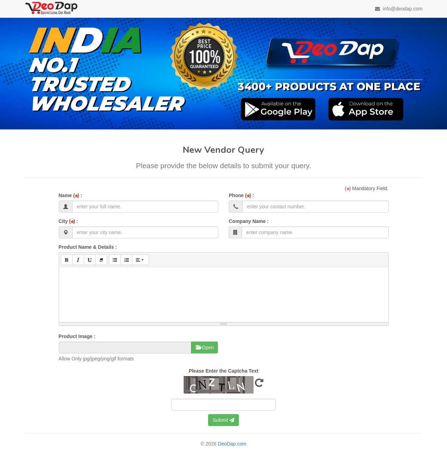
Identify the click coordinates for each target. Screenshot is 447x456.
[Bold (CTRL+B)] (67, 259)
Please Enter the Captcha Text (223, 371)
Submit (223, 420)
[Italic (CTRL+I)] (78, 259)
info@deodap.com (399, 9)
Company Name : (249, 221)
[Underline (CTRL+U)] (90, 259)
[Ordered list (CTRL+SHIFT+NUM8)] (126, 259)
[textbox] (223, 293)
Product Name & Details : (88, 247)
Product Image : (77, 336)
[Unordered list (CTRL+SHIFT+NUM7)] (115, 259)
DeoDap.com (232, 444)
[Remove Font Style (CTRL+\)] (101, 259)
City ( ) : (68, 221)
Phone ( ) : (241, 195)
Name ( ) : (70, 195)
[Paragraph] (140, 259)
